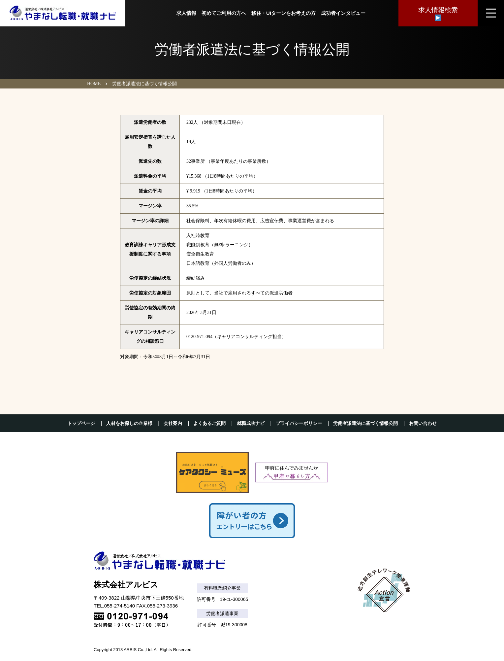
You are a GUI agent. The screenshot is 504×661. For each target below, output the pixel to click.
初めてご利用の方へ (224, 13)
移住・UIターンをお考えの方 (283, 13)
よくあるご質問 (209, 423)
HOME (94, 83)
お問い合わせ (423, 423)
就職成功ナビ (251, 423)
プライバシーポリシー (299, 423)
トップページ (81, 423)
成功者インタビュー (343, 13)
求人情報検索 (438, 13)
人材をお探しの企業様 (129, 423)
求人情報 (186, 13)
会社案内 (173, 423)
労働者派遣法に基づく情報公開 (365, 423)
